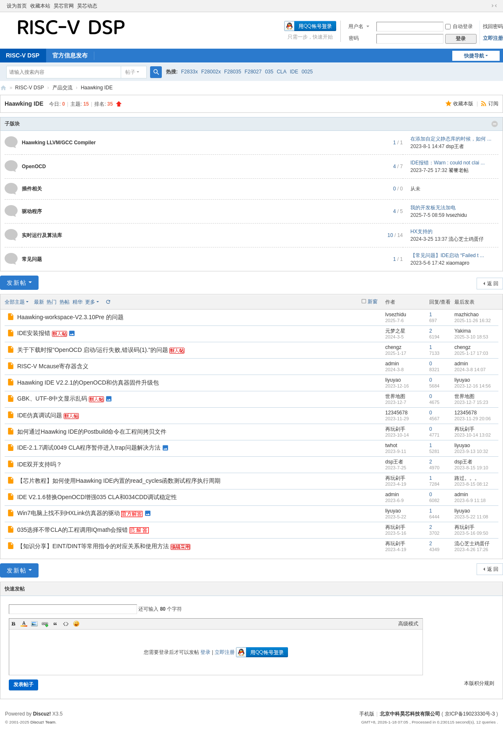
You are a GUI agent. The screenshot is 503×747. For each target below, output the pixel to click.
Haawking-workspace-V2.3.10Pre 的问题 (70, 317)
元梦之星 (395, 331)
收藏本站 (40, 6)
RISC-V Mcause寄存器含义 (52, 366)
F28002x (211, 72)
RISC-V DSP (29, 88)
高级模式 (408, 624)
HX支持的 (421, 231)
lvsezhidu (456, 215)
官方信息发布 (70, 55)
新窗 (373, 302)
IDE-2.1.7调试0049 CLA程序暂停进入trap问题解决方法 (89, 447)
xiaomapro (457, 263)
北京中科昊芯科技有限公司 (3, 88)
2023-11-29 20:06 (472, 418)
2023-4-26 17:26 (471, 549)
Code (66, 623)
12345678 (396, 413)
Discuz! (42, 714)
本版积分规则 (479, 683)
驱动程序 (32, 211)
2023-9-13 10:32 (471, 451)
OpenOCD (34, 166)
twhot (391, 445)
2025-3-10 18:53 (471, 336)
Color (24, 623)
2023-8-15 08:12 (471, 484)
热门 (52, 302)
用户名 (355, 26)
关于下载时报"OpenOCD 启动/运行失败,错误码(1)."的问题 (92, 349)
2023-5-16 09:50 (471, 533)
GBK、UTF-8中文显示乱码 (52, 398)
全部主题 (15, 302)
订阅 (493, 104)
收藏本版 (463, 104)
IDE (294, 72)
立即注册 (493, 38)
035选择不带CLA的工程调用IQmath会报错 (72, 529)
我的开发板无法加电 (433, 208)
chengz (393, 347)
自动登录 (459, 26)
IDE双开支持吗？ (39, 464)
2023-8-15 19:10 (471, 467)
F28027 (253, 72)
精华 (78, 302)
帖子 (130, 72)
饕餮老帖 (459, 170)
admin (392, 364)
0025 (307, 72)
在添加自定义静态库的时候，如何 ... (450, 139)
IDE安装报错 (33, 333)
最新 (39, 302)
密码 (354, 38)
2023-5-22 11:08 (471, 516)
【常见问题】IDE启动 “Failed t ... (447, 255)
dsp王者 (455, 146)
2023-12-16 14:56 (472, 385)
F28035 (232, 72)
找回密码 (493, 26)
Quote (55, 623)
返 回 (492, 283)
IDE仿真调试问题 (39, 415)
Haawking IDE (97, 88)
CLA (281, 72)
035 (269, 72)
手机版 (366, 714)
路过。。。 (467, 478)
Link (45, 623)
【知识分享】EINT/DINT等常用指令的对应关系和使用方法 (93, 546)
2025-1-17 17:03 (471, 353)
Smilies (76, 623)
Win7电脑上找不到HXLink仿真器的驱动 (68, 513)
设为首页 (17, 6)
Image (34, 623)
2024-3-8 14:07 (470, 369)
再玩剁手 (395, 429)
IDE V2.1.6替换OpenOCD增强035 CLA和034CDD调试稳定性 (97, 497)
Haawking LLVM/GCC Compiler (59, 143)
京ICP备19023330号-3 (470, 714)
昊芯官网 (64, 6)
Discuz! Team (42, 722)
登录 (205, 652)
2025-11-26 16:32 (472, 320)
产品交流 (62, 88)
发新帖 (17, 282)
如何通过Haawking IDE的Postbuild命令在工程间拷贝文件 (91, 431)
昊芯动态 (87, 6)
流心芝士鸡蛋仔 (466, 239)
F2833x (189, 72)
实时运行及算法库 (42, 235)
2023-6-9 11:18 (470, 500)
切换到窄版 (494, 6)
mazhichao (466, 315)
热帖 (65, 302)
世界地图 (395, 396)
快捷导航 (474, 56)
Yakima (462, 331)
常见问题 (32, 259)
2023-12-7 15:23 (471, 402)
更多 (90, 302)
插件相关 (32, 189)
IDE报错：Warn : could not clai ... (447, 163)
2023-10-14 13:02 (472, 434)
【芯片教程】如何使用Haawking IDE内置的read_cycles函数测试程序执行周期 (118, 480)
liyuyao (393, 380)
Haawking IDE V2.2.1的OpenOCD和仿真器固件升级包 (88, 382)
